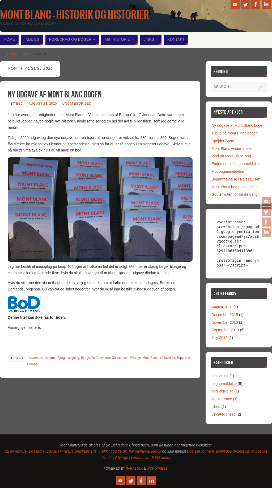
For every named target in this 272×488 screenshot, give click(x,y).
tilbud (215, 406)
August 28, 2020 (42, 103)
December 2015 (224, 315)
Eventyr (135, 358)
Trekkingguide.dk (113, 451)
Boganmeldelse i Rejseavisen (235, 179)
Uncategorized (76, 103)
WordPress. (157, 468)
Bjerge (85, 358)
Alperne (50, 358)
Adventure (36, 358)
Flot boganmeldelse (227, 171)
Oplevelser (167, 358)
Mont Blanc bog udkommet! (234, 187)
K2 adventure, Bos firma (24, 451)
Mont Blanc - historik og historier (74, 15)
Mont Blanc (150, 358)
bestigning (219, 376)
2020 (27, 54)
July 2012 (219, 337)
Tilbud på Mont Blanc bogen (234, 133)
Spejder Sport (222, 141)
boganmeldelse (224, 384)
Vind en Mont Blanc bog (231, 156)
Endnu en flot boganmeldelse (235, 164)
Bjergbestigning (68, 358)
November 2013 (224, 322)
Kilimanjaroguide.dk (145, 451)
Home (11, 54)
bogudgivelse (222, 391)
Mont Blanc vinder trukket (232, 148)
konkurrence (221, 399)
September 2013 (225, 330)
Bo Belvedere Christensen (110, 358)
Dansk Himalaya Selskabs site (71, 451)
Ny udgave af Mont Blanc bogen (55, 94)
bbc (19, 103)
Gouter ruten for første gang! (234, 194)
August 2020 (221, 307)
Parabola (134, 468)
